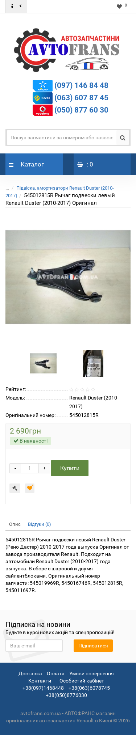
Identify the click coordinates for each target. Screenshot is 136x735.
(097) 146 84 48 (81, 85)
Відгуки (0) (39, 524)
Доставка (30, 673)
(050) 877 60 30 (81, 110)
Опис (15, 524)
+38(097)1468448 (43, 688)
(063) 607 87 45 (81, 97)
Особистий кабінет (81, 681)
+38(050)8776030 (66, 695)
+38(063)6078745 (89, 688)
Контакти (39, 681)
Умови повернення (91, 673)
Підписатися (93, 646)
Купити (69, 468)
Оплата (56, 673)
